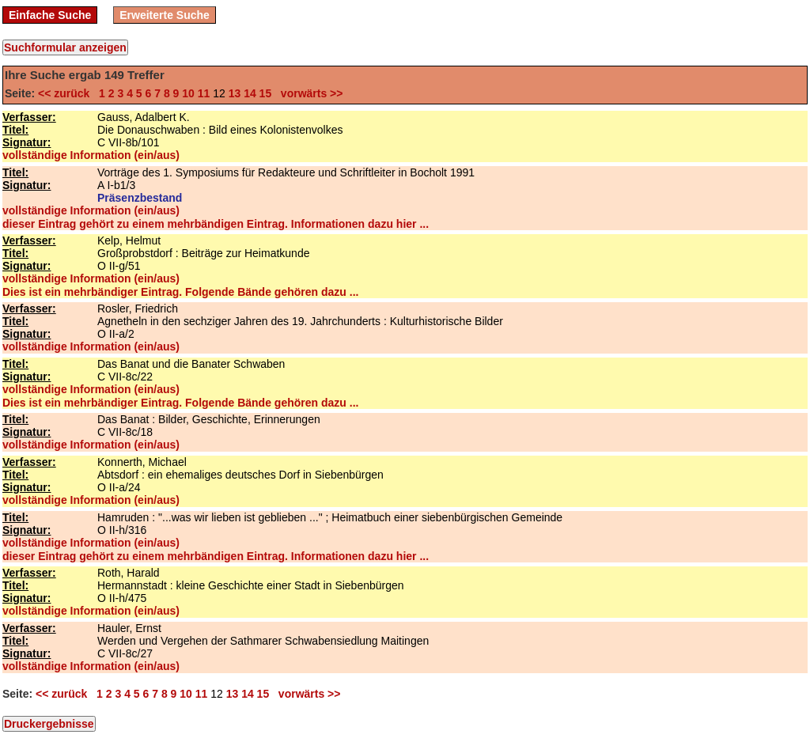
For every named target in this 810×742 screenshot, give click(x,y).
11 (204, 93)
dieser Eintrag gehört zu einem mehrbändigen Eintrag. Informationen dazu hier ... (215, 224)
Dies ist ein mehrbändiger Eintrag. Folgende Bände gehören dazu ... (180, 292)
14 (250, 93)
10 (188, 93)
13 (235, 93)
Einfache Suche (50, 15)
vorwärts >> (308, 93)
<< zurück (67, 93)
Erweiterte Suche (164, 15)
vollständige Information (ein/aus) (91, 155)
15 (265, 93)
